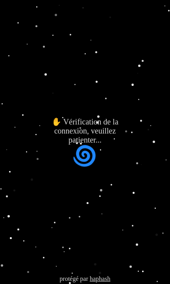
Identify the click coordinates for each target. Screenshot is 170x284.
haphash (100, 278)
